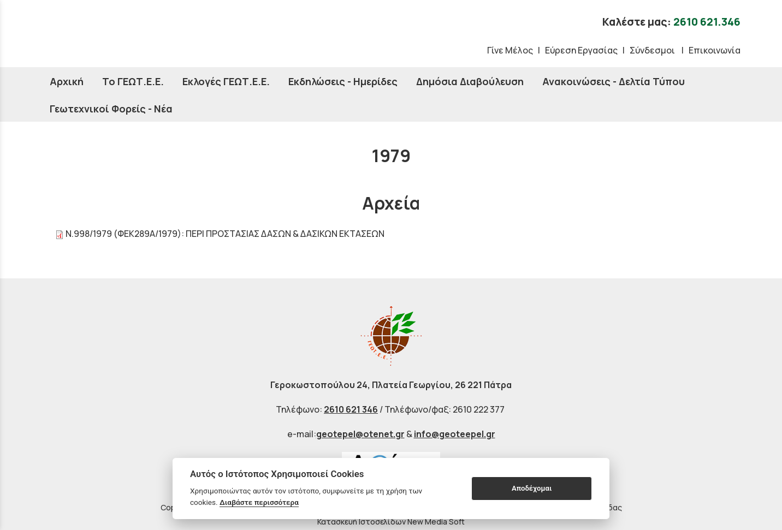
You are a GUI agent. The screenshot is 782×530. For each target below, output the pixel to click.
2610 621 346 (351, 409)
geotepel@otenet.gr (360, 434)
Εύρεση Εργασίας (581, 50)
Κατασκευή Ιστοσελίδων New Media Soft (391, 521)
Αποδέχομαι (532, 488)
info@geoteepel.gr (454, 434)
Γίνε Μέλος (510, 50)
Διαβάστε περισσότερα (259, 502)
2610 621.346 (706, 22)
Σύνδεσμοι (653, 50)
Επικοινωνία (714, 50)
